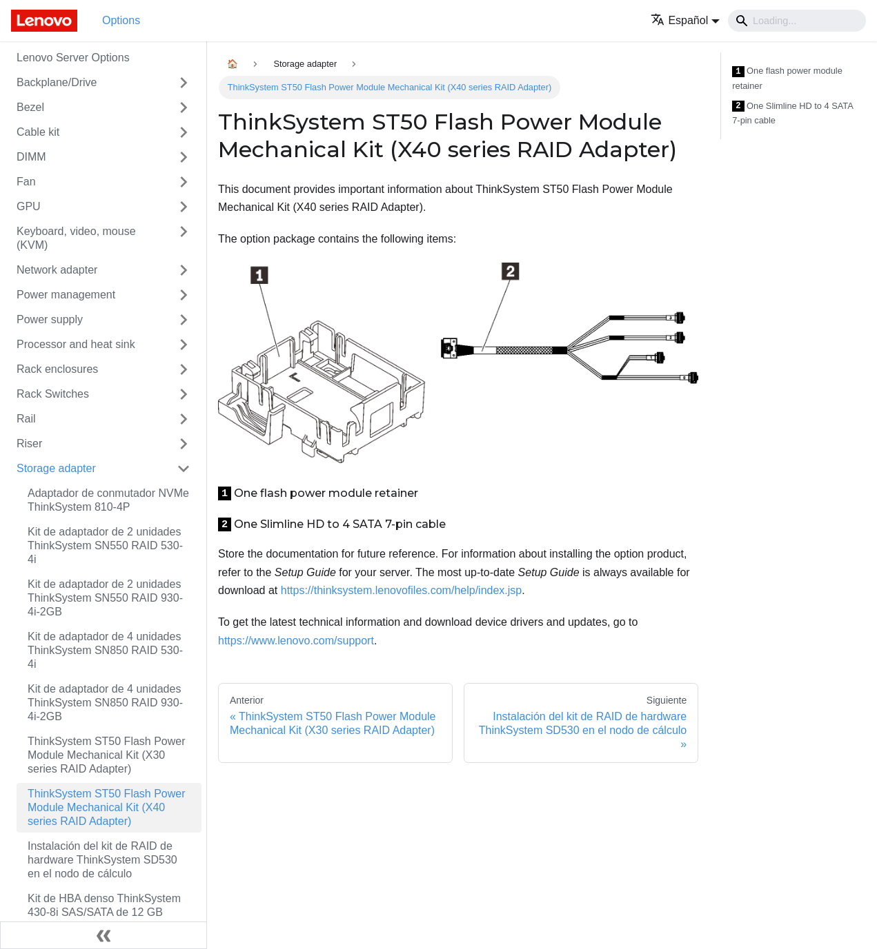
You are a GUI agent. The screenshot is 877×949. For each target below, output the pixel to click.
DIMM (31, 157)
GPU (29, 206)
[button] (685, 20)
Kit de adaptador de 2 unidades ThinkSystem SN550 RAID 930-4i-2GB (105, 598)
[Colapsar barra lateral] (103, 935)
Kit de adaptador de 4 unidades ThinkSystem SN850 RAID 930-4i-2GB (105, 702)
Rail (26, 419)
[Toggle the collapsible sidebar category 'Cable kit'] (183, 132)
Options (121, 20)
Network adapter (57, 270)
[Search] (797, 21)
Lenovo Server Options (73, 57)
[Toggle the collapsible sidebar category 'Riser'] (183, 444)
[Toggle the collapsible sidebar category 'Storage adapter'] (183, 469)
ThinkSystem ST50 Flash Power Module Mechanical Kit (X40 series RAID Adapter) (107, 807)
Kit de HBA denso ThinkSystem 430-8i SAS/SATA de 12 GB (104, 905)
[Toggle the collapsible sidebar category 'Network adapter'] (183, 270)
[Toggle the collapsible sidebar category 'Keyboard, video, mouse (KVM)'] (183, 238)
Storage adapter (56, 468)
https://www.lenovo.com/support (296, 640)
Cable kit (38, 132)
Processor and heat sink (76, 344)
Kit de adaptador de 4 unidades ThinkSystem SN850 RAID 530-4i (105, 650)
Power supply (50, 319)
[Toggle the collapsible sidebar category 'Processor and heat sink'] (183, 345)
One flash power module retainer (787, 78)
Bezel (30, 107)
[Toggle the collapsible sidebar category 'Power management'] (183, 295)
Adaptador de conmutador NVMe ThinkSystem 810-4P (108, 500)
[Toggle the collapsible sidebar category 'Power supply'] (183, 320)
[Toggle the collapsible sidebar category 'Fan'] (183, 182)
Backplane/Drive (57, 82)
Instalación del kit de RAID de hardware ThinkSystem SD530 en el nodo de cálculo (102, 859)
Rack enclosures (57, 369)
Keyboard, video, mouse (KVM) (76, 238)
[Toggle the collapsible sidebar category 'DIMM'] (183, 157)
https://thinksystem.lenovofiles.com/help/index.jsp (401, 590)
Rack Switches (53, 394)
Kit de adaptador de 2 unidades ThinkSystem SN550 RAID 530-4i (105, 545)
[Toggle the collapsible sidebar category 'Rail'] (183, 419)
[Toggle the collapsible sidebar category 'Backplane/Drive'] (183, 83)
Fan (26, 181)
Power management (66, 294)
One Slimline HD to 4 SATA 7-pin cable (792, 113)
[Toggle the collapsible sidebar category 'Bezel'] (183, 107)
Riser (29, 443)
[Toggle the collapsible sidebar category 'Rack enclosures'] (183, 369)
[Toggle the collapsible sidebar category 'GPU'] (183, 207)
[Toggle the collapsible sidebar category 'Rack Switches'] (183, 394)
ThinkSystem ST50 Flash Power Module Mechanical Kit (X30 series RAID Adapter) (107, 755)
